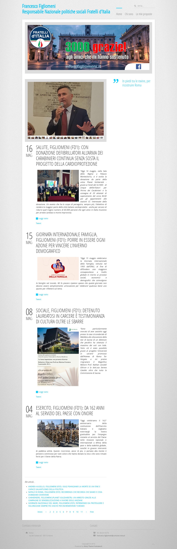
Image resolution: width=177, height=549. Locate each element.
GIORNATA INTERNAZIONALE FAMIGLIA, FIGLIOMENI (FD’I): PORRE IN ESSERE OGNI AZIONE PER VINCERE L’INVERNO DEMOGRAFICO (70, 242)
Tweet (38, 223)
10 (77, 512)
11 (82, 512)
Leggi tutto (43, 218)
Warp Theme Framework (93, 546)
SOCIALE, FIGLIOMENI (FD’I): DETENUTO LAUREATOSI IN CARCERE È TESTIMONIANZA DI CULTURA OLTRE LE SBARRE (70, 316)
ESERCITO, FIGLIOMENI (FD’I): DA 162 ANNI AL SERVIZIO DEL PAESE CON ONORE (70, 410)
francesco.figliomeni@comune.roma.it (111, 536)
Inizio (40, 512)
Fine (92, 512)
